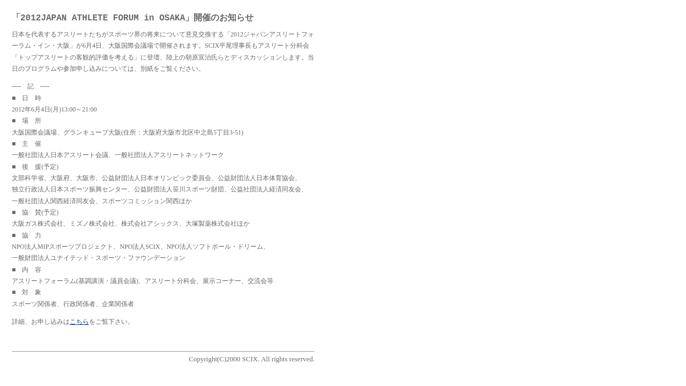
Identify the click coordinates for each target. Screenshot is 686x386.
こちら (79, 321)
